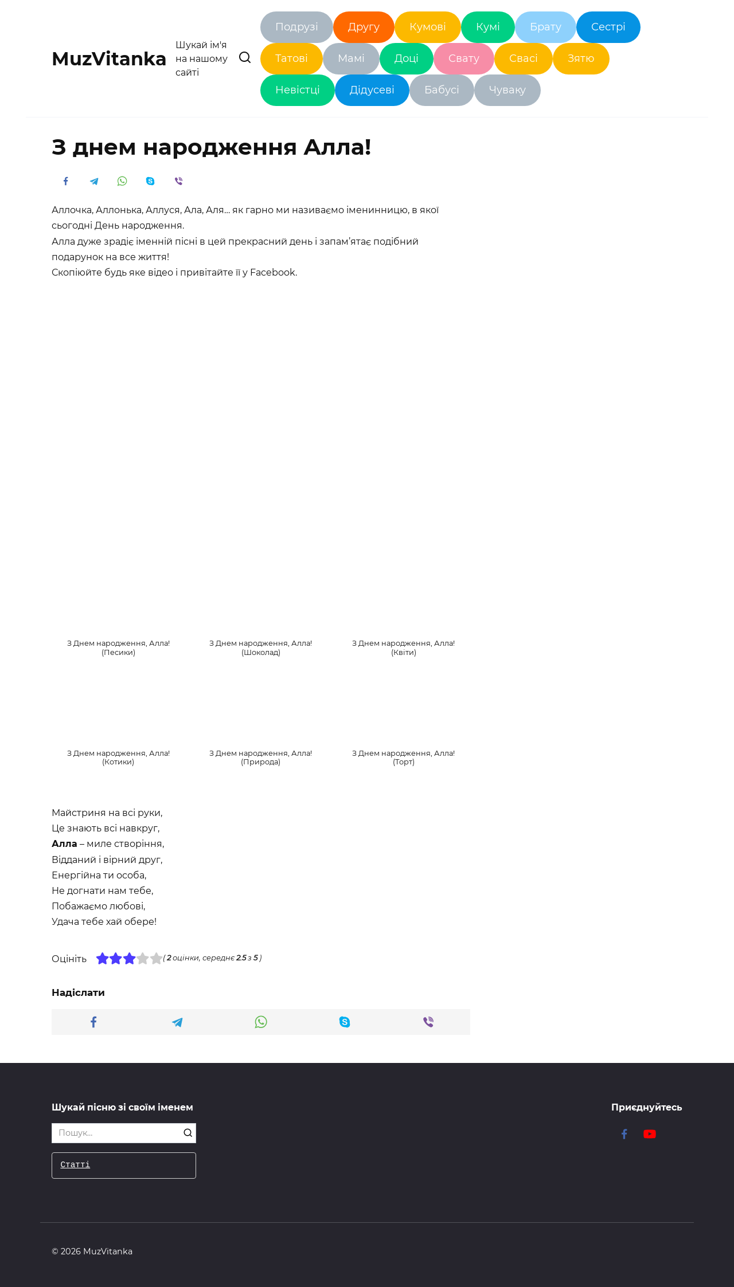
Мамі (351, 58)
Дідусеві (372, 90)
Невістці (297, 90)
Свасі (523, 58)
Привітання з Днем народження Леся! (449, 1157)
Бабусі (441, 90)
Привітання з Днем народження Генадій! (612, 1157)
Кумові (427, 27)
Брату (545, 27)
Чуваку (507, 90)
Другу (364, 27)
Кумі (488, 27)
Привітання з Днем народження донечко (285, 1157)
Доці (407, 58)
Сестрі (608, 27)
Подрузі (296, 27)
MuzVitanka (109, 59)
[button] (118, 614)
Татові (291, 58)
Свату (463, 58)
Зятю (581, 58)
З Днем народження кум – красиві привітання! (122, 1157)
